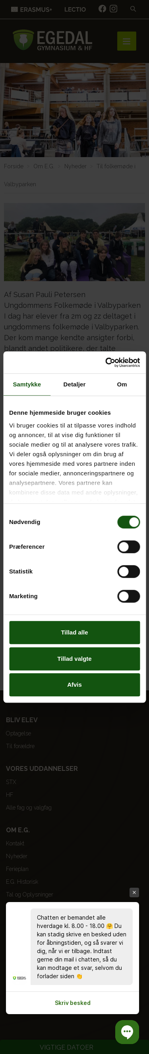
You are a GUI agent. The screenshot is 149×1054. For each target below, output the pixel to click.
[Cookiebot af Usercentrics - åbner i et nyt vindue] (106, 362)
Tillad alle (74, 632)
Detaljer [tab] (75, 384)
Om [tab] (122, 384)
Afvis (74, 684)
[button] (127, 1032)
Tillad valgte (74, 658)
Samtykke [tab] (27, 384)
